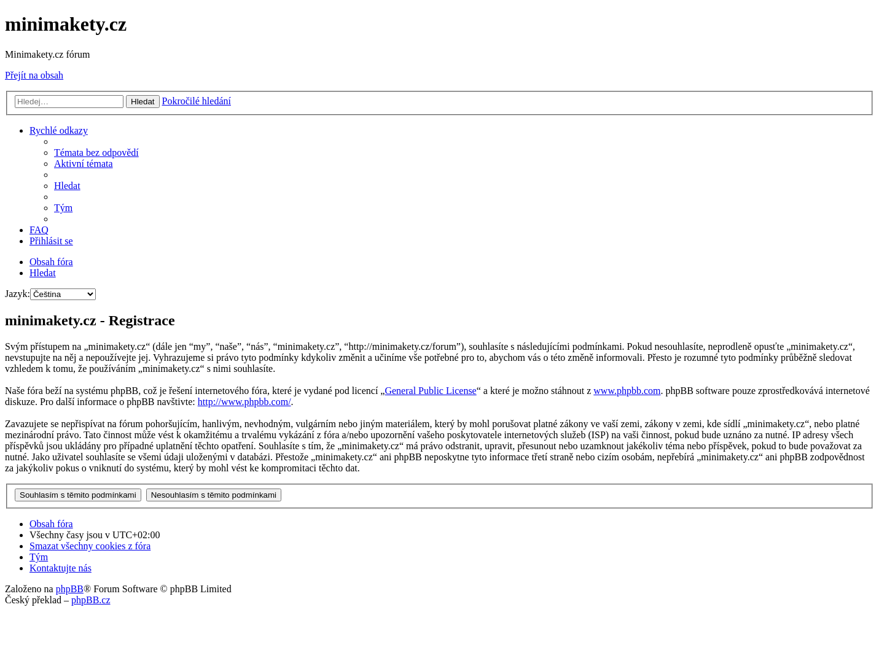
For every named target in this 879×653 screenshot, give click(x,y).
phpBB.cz (91, 600)
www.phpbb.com (626, 390)
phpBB (70, 589)
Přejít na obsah (34, 75)
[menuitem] (96, 152)
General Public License (430, 390)
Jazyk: (17, 293)
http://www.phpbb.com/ (244, 401)
